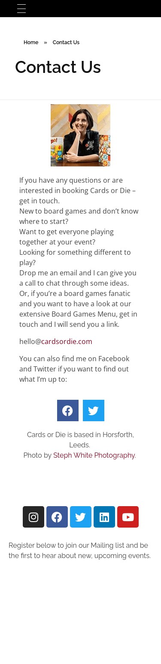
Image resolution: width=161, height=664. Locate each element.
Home (31, 42)
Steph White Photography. (95, 455)
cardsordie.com (66, 341)
